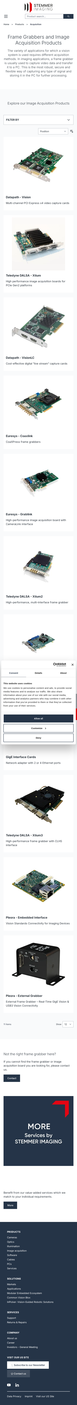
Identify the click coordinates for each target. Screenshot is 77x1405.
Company (13, 1332)
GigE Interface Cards (21, 757)
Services (12, 1268)
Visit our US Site (18, 1357)
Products (19, 24)
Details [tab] (38, 673)
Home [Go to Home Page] (6, 24)
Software (12, 1255)
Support (11, 1317)
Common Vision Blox (18, 1297)
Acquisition (35, 24)
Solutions (14, 1278)
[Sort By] (53, 131)
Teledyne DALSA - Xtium (23, 275)
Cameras (12, 1237)
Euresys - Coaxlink (19, 436)
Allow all (38, 718)
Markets (11, 1284)
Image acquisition (17, 1250)
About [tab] (63, 673)
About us (12, 1338)
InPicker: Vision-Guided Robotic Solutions (30, 1301)
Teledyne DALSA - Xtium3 (24, 835)
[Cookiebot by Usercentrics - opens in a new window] (53, 665)
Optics (10, 1241)
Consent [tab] (13, 673)
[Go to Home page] (38, 7)
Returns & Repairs (17, 1322)
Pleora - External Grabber (24, 996)
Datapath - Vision (18, 197)
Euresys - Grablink (19, 514)
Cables (11, 1259)
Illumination (13, 1246)
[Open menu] (6, 16)
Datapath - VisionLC (20, 358)
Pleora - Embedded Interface (26, 917)
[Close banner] (73, 665)
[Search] (68, 16)
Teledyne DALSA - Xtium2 (24, 596)
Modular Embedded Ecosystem (24, 1293)
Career (11, 1342)
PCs (9, 1263)
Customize (38, 728)
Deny (38, 738)
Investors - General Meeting (22, 1347)
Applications (14, 1288)
